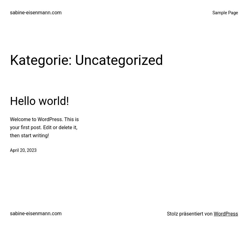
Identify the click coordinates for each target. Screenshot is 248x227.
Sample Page (225, 12)
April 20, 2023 (23, 150)
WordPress (226, 214)
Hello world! (39, 101)
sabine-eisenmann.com (36, 13)
